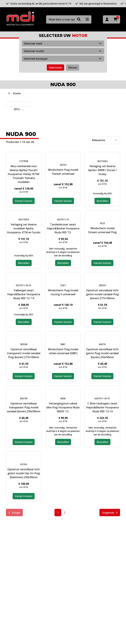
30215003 (23, 219)
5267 (63, 285)
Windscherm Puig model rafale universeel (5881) (63, 351)
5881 (63, 344)
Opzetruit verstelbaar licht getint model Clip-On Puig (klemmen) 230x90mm (23, 473)
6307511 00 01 (102, 398)
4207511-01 (63, 219)
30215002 (102, 161)
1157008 (23, 161)
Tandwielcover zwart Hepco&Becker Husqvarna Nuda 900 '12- (63, 228)
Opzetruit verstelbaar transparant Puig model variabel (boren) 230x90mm (23, 407)
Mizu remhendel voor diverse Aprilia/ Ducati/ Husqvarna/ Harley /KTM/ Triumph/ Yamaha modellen (24, 174)
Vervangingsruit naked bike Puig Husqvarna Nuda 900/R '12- (63, 407)
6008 (63, 398)
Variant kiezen (23, 201)
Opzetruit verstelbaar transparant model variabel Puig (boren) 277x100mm (23, 353)
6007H (102, 344)
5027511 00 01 (24, 285)
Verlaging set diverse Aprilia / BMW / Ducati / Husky (102, 170)
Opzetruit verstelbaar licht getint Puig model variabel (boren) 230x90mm (102, 353)
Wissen (72, 67)
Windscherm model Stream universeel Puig (102, 230)
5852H (102, 285)
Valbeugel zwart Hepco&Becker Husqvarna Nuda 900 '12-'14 (23, 294)
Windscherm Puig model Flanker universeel (63, 172)
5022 (102, 223)
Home (17, 93)
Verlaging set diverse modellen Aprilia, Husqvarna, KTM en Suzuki (23, 228)
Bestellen (102, 201)
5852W (23, 344)
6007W (23, 398)
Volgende (109, 512)
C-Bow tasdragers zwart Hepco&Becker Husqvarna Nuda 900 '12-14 (102, 407)
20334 (63, 164)
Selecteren (55, 67)
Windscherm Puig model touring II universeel (63, 292)
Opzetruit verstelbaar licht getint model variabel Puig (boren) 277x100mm (102, 294)
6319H (23, 464)
